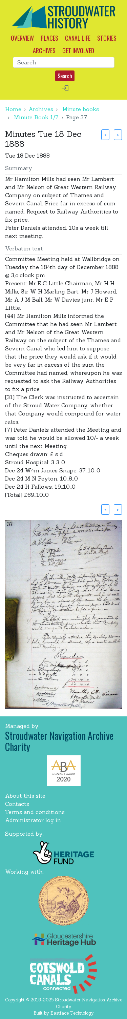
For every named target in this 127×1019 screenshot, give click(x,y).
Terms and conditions (35, 812)
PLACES (49, 38)
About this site (25, 795)
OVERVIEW (22, 38)
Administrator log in (33, 820)
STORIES (107, 38)
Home (13, 109)
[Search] (63, 62)
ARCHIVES (44, 50)
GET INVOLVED (78, 50)
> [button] (118, 134)
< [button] (105, 134)
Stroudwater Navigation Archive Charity (59, 741)
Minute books (80, 109)
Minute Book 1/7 (36, 117)
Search (65, 76)
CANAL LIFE (77, 38)
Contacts (17, 803)
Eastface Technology (72, 1013)
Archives (40, 109)
